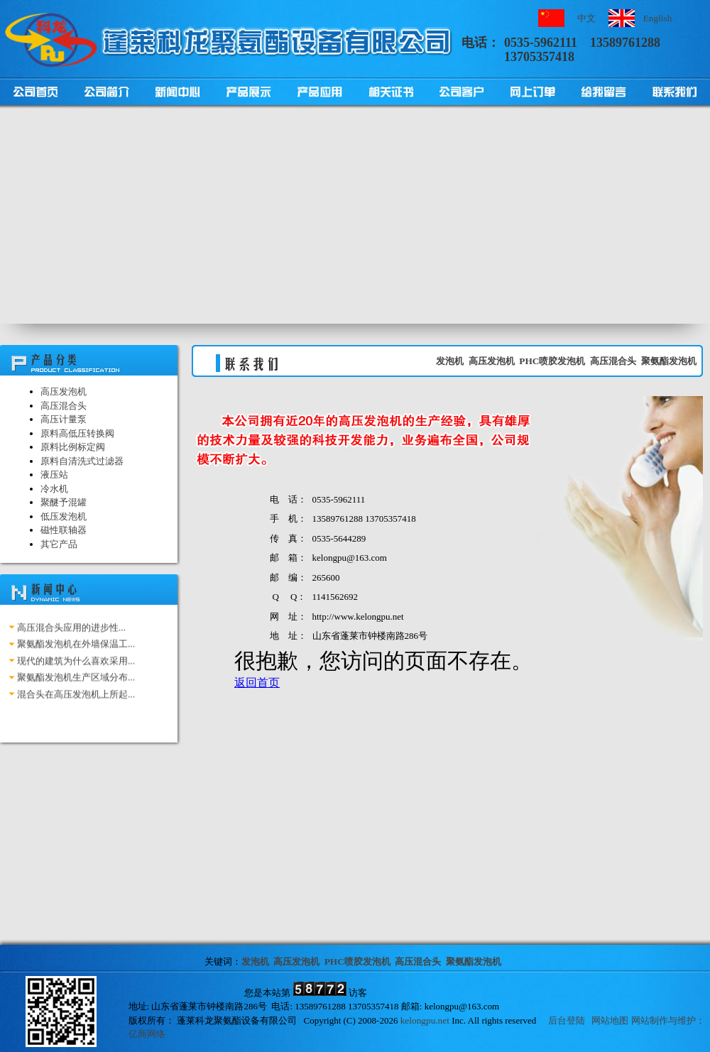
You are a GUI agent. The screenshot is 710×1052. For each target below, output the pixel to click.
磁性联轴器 (63, 530)
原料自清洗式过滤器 (82, 461)
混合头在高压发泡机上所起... (76, 696)
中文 (586, 18)
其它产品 (58, 544)
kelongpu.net (424, 1020)
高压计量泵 (63, 419)
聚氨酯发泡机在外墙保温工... (76, 647)
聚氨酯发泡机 (669, 361)
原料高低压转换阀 (77, 433)
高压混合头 (63, 405)
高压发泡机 (63, 391)
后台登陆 (566, 1020)
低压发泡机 (63, 516)
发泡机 (450, 361)
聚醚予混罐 (63, 502)
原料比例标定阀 (72, 447)
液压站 (54, 474)
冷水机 (54, 488)
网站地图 (609, 1020)
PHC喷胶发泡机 (552, 361)
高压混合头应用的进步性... (71, 630)
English (657, 18)
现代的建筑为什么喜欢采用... (76, 663)
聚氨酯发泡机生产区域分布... (76, 680)
